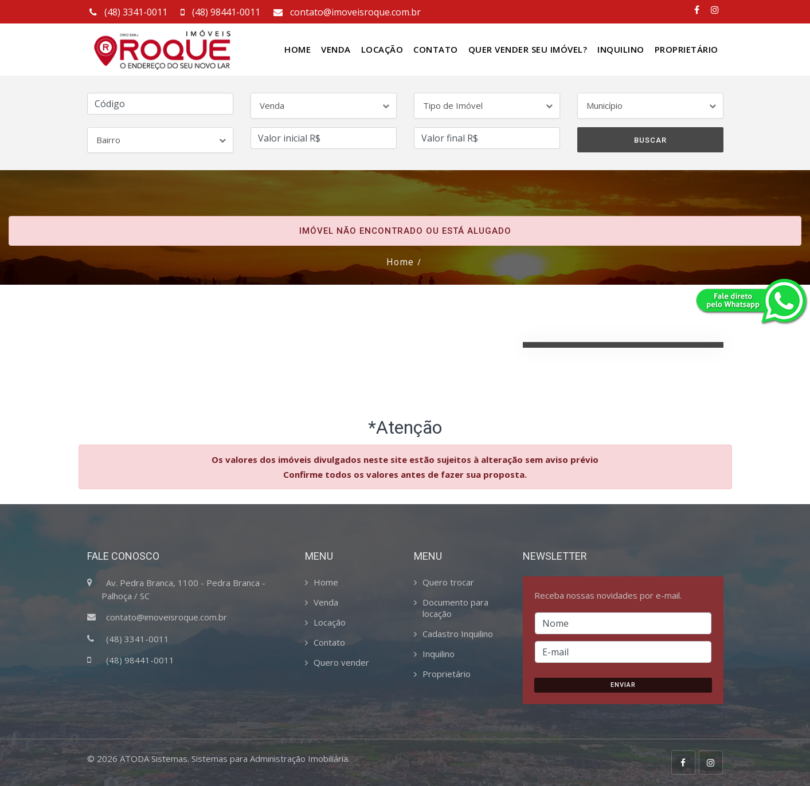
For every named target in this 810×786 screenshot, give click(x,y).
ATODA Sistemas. (154, 758)
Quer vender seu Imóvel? (528, 49)
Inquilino (620, 49)
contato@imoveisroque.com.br (346, 12)
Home (297, 49)
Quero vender (341, 661)
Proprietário (686, 49)
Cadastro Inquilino (457, 633)
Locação (382, 49)
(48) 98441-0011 (219, 12)
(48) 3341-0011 (127, 12)
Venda (336, 49)
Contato (435, 49)
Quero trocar (448, 581)
